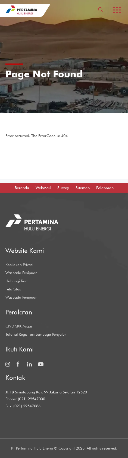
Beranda (22, 188)
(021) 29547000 (31, 399)
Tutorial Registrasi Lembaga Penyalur (35, 334)
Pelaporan (105, 188)
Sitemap (83, 188)
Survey (63, 188)
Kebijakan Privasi (19, 264)
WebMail (43, 188)
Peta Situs (13, 289)
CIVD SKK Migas (19, 326)
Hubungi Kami (17, 281)
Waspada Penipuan (21, 273)
